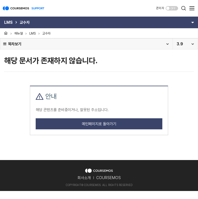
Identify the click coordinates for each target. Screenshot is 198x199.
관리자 (160, 8)
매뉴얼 (18, 33)
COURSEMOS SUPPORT (23, 11)
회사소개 (84, 178)
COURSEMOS (108, 178)
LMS (32, 33)
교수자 (46, 33)
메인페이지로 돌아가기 (99, 124)
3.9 (180, 44)
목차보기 (12, 43)
